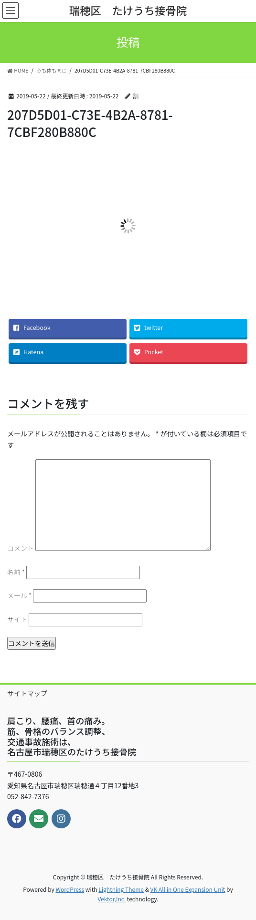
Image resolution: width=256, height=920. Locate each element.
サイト (17, 619)
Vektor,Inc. (111, 899)
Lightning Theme (121, 889)
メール (19, 595)
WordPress (69, 889)
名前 (16, 572)
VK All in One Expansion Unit (187, 889)
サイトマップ (27, 693)
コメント (20, 548)
